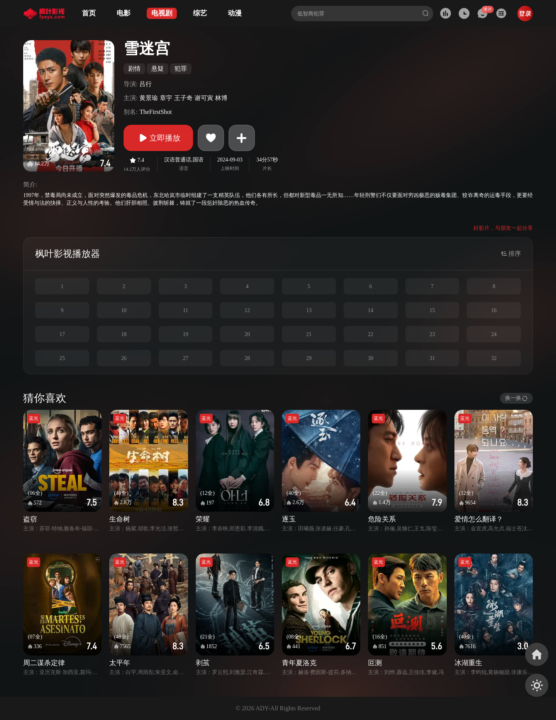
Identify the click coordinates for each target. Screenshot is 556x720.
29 (309, 358)
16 (494, 310)
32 (494, 358)
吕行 (145, 84)
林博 (221, 98)
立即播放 (158, 137)
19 (185, 334)
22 (370, 334)
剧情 (134, 68)
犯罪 (181, 68)
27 (185, 358)
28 (247, 358)
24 (494, 334)
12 (247, 310)
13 (309, 310)
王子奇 (183, 98)
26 (124, 358)
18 (124, 334)
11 (185, 310)
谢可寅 (204, 98)
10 (124, 310)
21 (309, 334)
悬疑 (157, 68)
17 (62, 334)
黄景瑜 (148, 98)
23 (432, 334)
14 (370, 310)
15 (432, 310)
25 (62, 358)
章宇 (166, 98)
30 (370, 358)
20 (247, 334)
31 (432, 358)
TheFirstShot (155, 112)
